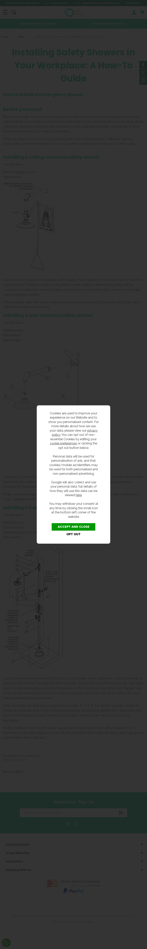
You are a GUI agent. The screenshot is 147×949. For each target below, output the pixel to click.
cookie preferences (63, 443)
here (79, 495)
